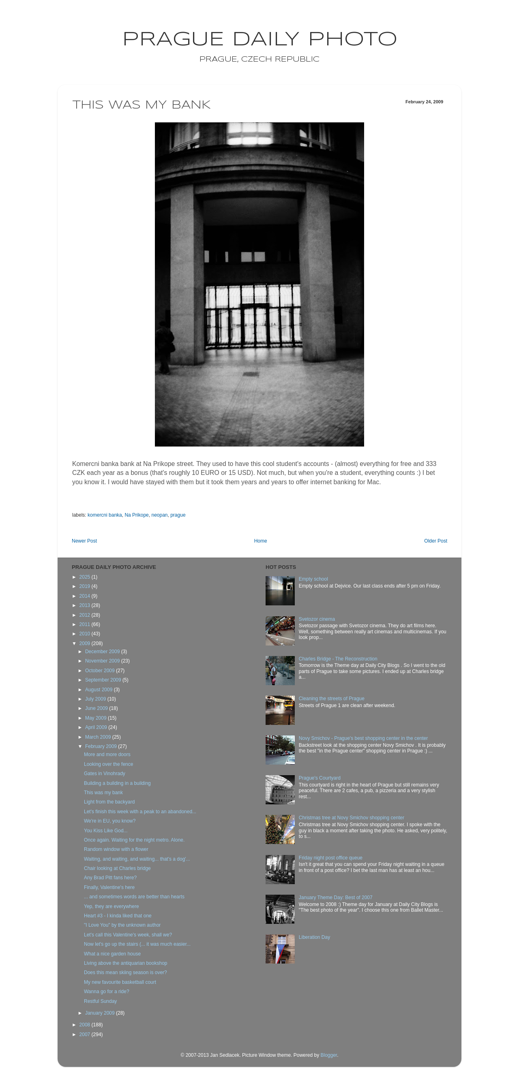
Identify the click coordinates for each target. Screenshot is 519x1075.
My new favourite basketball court (120, 982)
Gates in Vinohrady (104, 773)
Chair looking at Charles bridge (117, 868)
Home (260, 541)
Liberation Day (314, 937)
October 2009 (100, 670)
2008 (85, 1025)
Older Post (435, 541)
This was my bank (103, 792)
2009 (85, 643)
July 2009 (96, 699)
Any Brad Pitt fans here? (110, 878)
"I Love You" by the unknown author (122, 925)
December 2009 (103, 651)
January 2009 (100, 1013)
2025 (85, 577)
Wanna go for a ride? (106, 991)
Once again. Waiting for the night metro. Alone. (134, 840)
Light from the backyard (109, 802)
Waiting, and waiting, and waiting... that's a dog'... (137, 859)
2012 (85, 615)
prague (177, 515)
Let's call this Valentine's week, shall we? (128, 935)
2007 (85, 1034)
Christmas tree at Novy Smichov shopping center (351, 818)
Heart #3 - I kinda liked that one (118, 916)
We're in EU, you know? (109, 821)
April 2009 (96, 727)
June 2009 (97, 708)
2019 (85, 586)
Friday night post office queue (330, 858)
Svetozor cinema (317, 619)
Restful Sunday (100, 1001)
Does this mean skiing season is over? (125, 972)
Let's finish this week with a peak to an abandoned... (140, 811)
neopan (159, 515)
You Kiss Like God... (106, 830)
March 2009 (98, 737)
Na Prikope (136, 515)
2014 (85, 596)
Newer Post (84, 541)
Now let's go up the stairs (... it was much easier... (137, 944)
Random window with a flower (116, 849)
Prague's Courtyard (320, 778)
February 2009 (101, 746)
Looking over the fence (108, 764)
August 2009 (99, 689)
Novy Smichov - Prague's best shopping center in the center (363, 738)
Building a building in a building (117, 783)
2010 (85, 634)
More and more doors (107, 754)
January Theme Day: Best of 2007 (336, 897)
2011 (85, 624)
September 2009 (103, 680)
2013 (85, 605)
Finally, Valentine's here (109, 887)
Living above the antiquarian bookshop (125, 963)
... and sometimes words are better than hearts (134, 897)
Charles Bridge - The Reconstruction (338, 659)
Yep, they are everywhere (111, 906)
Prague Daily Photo (259, 39)
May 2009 (96, 718)
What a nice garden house (112, 954)
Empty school (313, 579)
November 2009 (103, 661)
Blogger (328, 1055)
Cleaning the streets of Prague (332, 698)
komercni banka (105, 515)
